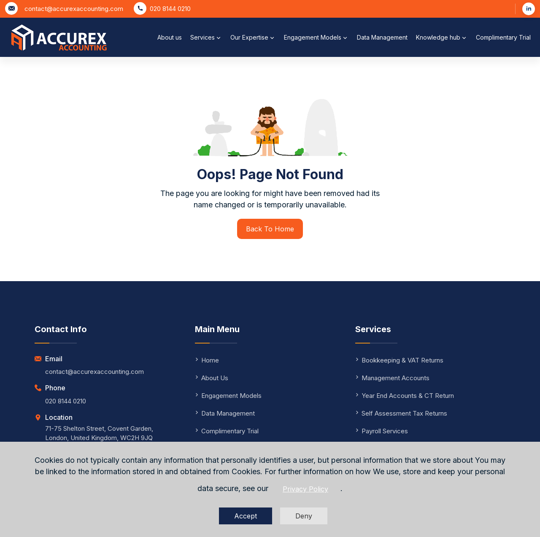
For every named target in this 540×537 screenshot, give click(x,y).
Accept (245, 516)
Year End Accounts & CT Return (404, 396)
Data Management (382, 37)
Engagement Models (316, 37)
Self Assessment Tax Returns (401, 413)
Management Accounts (392, 378)
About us (169, 37)
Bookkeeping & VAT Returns (399, 360)
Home (207, 360)
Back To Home (270, 229)
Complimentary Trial (503, 37)
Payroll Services (381, 431)
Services (206, 37)
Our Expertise (252, 37)
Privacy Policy (305, 489)
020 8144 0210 (170, 9)
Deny (303, 516)
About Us (211, 378)
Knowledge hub (441, 37)
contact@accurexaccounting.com (73, 9)
